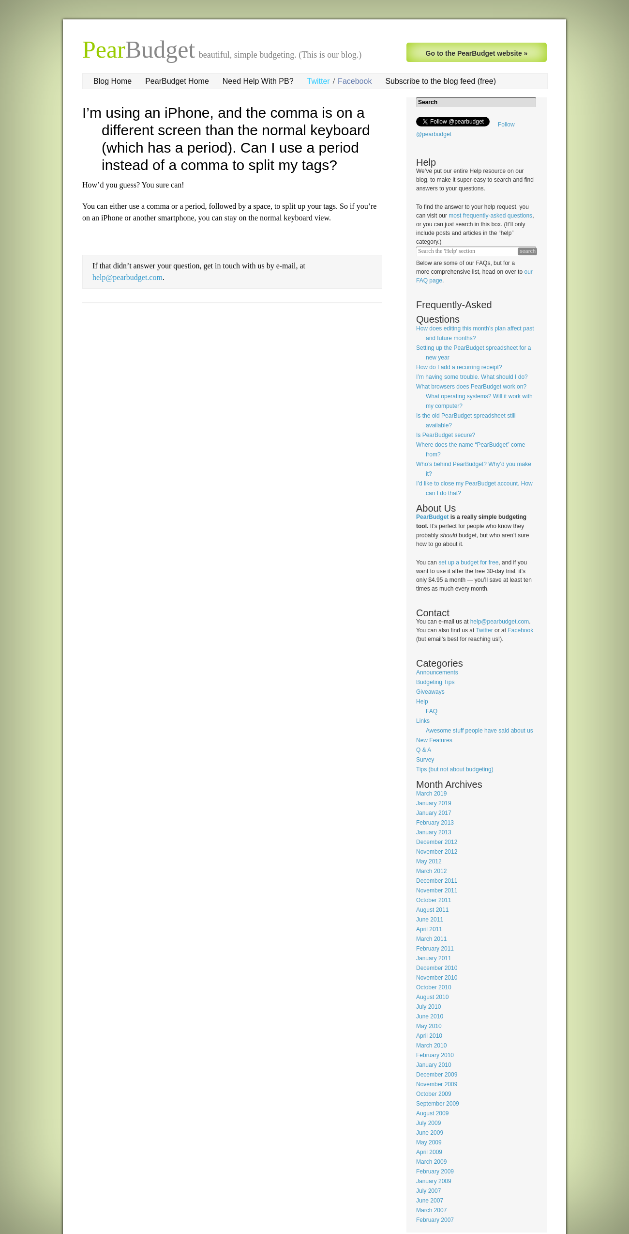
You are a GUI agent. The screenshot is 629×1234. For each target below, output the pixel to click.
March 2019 (431, 793)
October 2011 (433, 900)
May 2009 (429, 1142)
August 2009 (432, 1113)
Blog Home (112, 81)
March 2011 (431, 939)
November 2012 (436, 851)
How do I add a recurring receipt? (459, 367)
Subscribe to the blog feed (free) (440, 81)
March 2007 (431, 1210)
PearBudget (432, 517)
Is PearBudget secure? (445, 435)
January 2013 (433, 832)
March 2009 (431, 1161)
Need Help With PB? (258, 81)
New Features (434, 740)
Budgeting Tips (435, 682)
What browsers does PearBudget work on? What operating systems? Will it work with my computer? (474, 396)
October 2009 (433, 1094)
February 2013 (435, 822)
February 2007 (435, 1220)
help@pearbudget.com (127, 277)
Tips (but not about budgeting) (455, 769)
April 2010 (429, 1035)
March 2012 (431, 871)
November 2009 (436, 1084)
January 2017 (433, 813)
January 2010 (433, 1065)
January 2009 (433, 1181)
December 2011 (436, 880)
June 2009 (429, 1132)
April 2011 (429, 929)
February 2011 (435, 948)
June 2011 (429, 919)
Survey (425, 759)
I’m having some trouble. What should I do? (472, 377)
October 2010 (433, 987)
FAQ (431, 711)
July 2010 (428, 1006)
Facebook (355, 81)
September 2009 (437, 1103)
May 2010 (429, 1026)
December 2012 (436, 842)
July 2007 (428, 1190)
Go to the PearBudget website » (477, 53)
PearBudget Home (177, 81)
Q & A (423, 750)
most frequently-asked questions (490, 215)
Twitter (318, 81)
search (528, 251)
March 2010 (431, 1045)
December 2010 (436, 968)
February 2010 (435, 1055)
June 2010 (429, 1016)
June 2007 (429, 1200)
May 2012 (429, 861)
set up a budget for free (468, 562)
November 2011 (436, 890)
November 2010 (436, 977)
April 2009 (429, 1152)
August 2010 (432, 997)
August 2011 (432, 909)
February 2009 (435, 1171)
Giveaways (430, 691)
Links (423, 721)
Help (422, 701)
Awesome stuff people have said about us (479, 730)
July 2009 (428, 1123)
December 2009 (436, 1074)
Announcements (437, 672)
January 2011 (433, 958)
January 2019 (433, 803)
